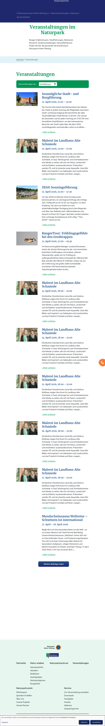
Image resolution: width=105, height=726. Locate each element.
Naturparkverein (24, 688)
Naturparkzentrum (59, 663)
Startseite (20, 60)
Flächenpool (21, 692)
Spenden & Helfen (24, 695)
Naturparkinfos (36, 667)
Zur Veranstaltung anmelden (76, 692)
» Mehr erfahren (48, 132)
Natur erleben (37, 663)
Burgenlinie (35, 683)
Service (67, 688)
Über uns (20, 699)
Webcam (68, 705)
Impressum (74, 13)
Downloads (69, 695)
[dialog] (52, 720)
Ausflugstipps (36, 677)
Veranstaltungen (81, 663)
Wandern (34, 670)
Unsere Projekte (23, 702)
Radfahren (34, 674)
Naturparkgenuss (37, 680)
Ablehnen (84, 722)
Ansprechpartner (71, 708)
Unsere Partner (22, 705)
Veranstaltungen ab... (27, 84)
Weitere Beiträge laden (54, 564)
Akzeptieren (96, 722)
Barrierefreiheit (23, 17)
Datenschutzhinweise (59, 13)
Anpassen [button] (4, 722)
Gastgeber (68, 699)
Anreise (67, 702)
